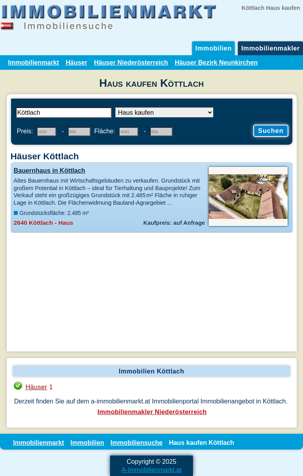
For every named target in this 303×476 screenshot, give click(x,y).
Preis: (25, 130)
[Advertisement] (152, 292)
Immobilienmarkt (33, 62)
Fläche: (104, 130)
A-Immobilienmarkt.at (152, 469)
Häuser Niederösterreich (131, 62)
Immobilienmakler (270, 48)
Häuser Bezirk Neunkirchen (216, 62)
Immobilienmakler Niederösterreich (152, 411)
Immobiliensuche (136, 442)
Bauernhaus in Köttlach (49, 170)
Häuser (76, 62)
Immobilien (213, 48)
